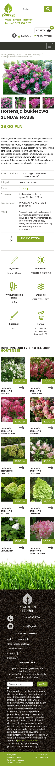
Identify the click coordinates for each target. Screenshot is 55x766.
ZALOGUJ (26, 36)
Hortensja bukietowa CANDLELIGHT (37, 391)
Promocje (28, 20)
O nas (8, 20)
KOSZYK (44, 30)
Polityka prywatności (17, 639)
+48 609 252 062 (20, 23)
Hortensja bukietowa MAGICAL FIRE (8, 431)
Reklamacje (13, 653)
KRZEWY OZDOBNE (28, 182)
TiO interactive (41, 757)
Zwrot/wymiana (15, 648)
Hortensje (10, 350)
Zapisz (42, 684)
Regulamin (12, 658)
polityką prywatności (27, 740)
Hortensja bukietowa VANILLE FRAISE (37, 551)
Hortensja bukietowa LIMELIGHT (35, 511)
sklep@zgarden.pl (31, 626)
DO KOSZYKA (30, 238)
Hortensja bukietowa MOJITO (6, 511)
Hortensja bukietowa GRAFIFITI (35, 431)
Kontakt (17, 20)
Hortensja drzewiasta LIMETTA (7, 471)
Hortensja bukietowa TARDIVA (6, 391)
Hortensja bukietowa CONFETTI (35, 471)
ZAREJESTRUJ (44, 36)
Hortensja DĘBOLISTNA (7, 550)
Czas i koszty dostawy (18, 644)
